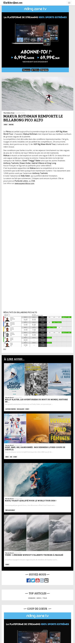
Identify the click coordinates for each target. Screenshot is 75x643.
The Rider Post (8, 113)
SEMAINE (31, 598)
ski (11, 457)
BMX (7, 457)
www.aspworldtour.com (24, 183)
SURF (5, 124)
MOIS (39, 598)
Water (11, 124)
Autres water (11, 409)
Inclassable (10, 510)
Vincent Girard (9, 397)
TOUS (45, 598)
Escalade (20, 409)
